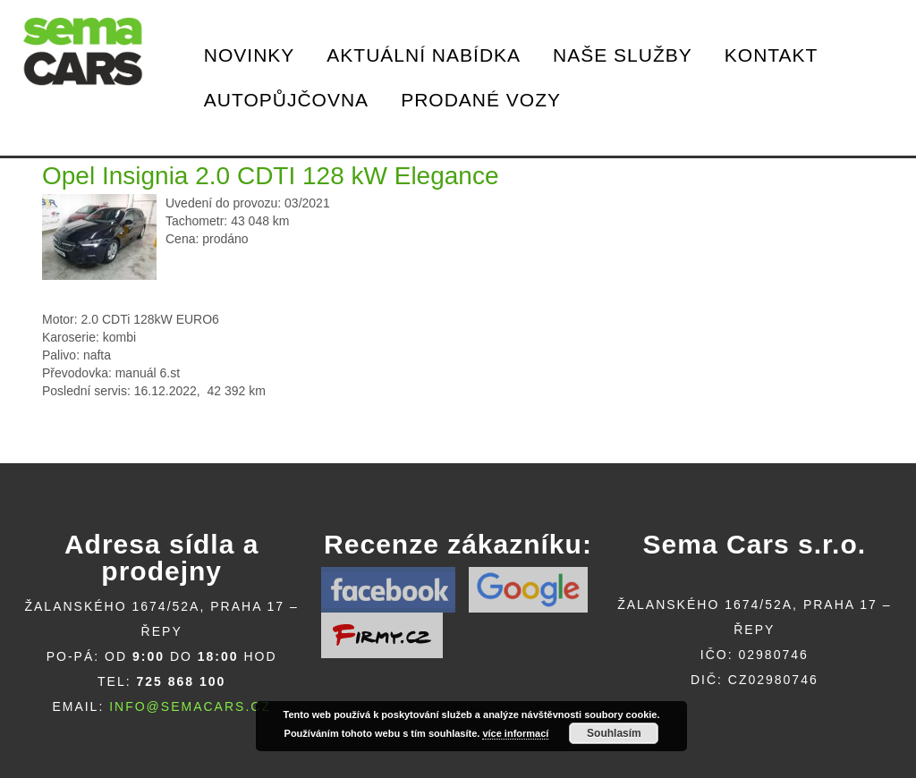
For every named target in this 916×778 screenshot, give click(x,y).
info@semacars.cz (190, 706)
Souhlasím (614, 733)
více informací (515, 733)
